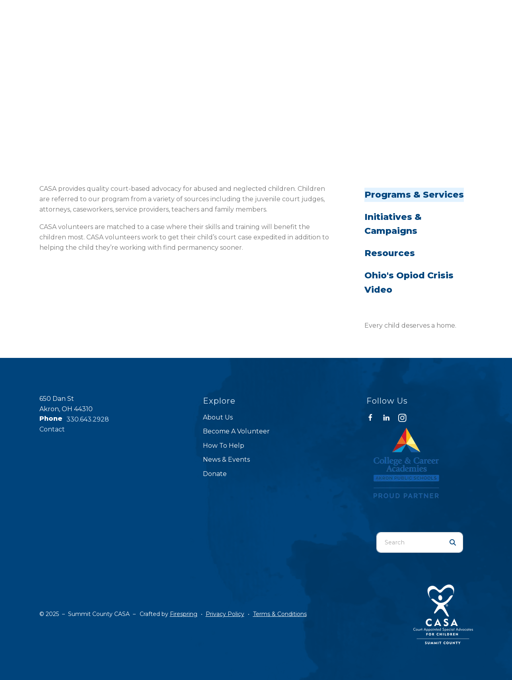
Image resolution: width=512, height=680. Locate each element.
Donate (215, 474)
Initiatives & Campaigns (393, 224)
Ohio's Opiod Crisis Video (409, 282)
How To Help (223, 445)
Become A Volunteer (236, 431)
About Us (218, 417)
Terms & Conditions (280, 614)
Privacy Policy (225, 614)
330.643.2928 (87, 419)
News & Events (226, 459)
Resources (389, 253)
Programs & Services (414, 194)
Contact (52, 429)
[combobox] (410, 542)
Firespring (183, 614)
